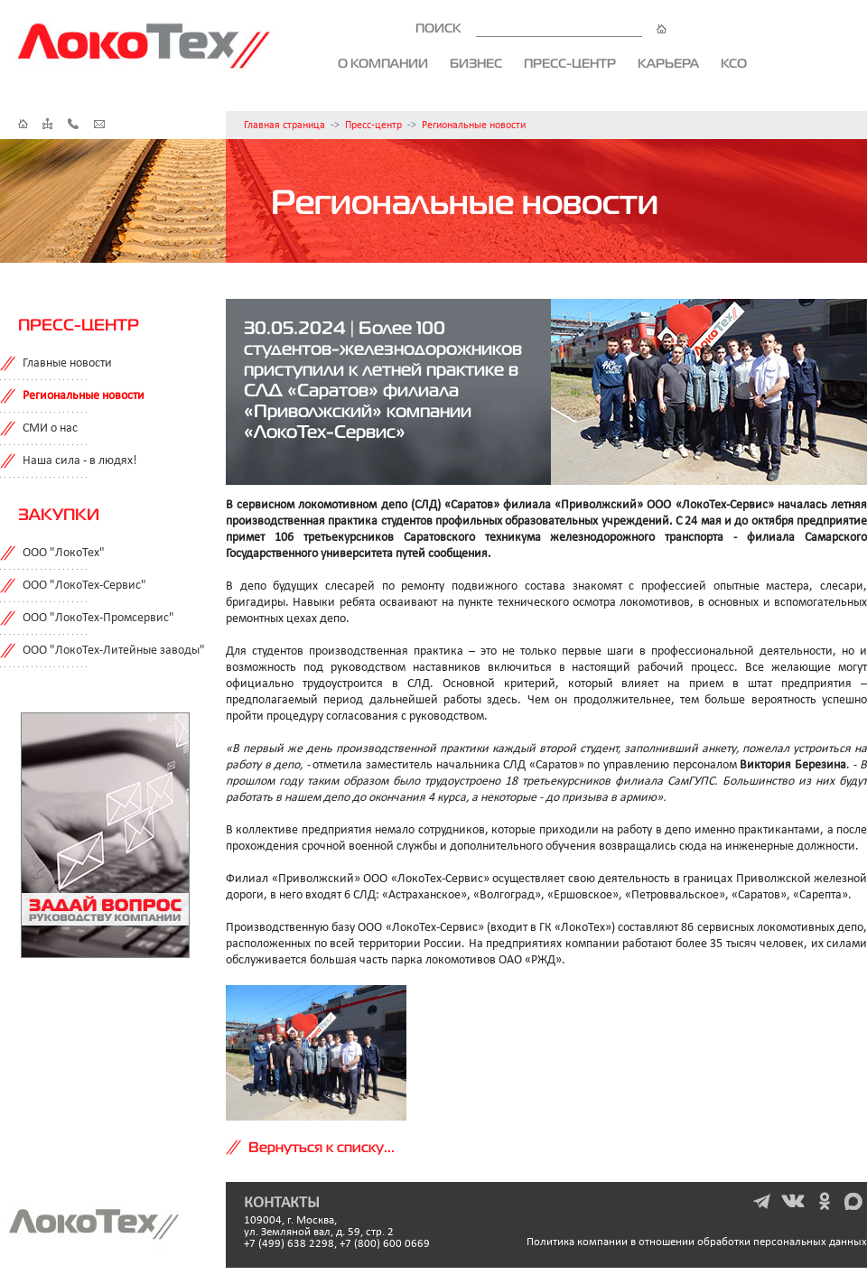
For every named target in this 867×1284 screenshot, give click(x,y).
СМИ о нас (50, 428)
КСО (734, 63)
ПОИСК (541, 28)
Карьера (668, 63)
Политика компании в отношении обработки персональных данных (697, 1242)
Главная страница (284, 125)
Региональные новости (474, 125)
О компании (383, 63)
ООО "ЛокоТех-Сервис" (84, 585)
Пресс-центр (570, 63)
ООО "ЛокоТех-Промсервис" (98, 618)
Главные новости (67, 363)
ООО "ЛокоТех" (64, 553)
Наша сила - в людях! (80, 461)
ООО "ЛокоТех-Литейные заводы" (114, 650)
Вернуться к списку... (321, 1147)
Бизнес (476, 63)
